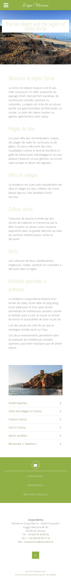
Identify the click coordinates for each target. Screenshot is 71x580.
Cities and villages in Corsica (35, 411)
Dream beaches (35, 403)
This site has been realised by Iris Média (35, 575)
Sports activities (35, 436)
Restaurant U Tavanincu (35, 444)
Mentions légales (35, 494)
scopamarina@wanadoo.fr (38, 541)
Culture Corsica (35, 419)
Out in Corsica (35, 427)
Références (35, 485)
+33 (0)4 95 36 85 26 (38, 534)
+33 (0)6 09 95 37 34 (39, 538)
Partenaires (35, 476)
